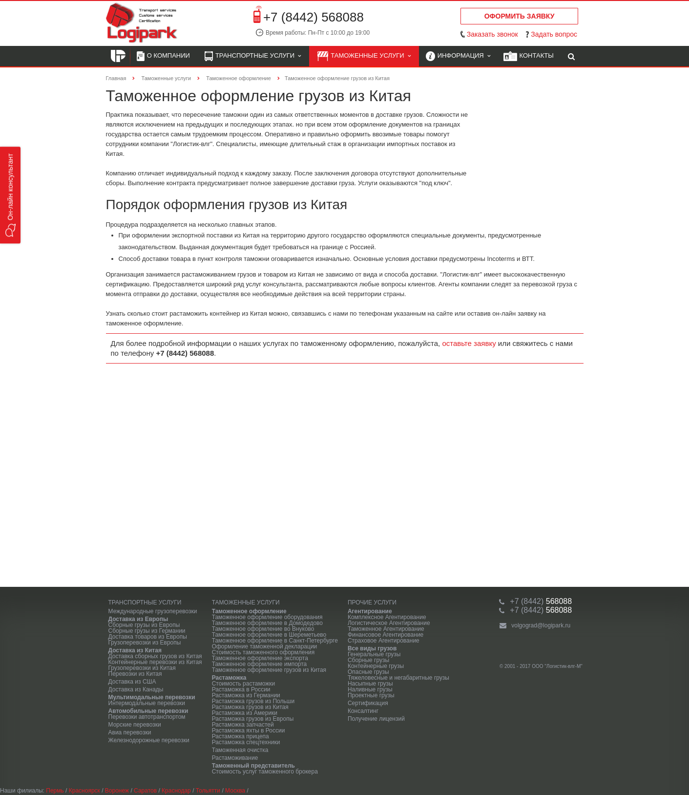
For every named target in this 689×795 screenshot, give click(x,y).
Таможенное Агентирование (386, 628)
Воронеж (117, 790)
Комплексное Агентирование (387, 617)
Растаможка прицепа (240, 736)
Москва (235, 790)
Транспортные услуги (253, 56)
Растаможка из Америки (244, 712)
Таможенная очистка (240, 750)
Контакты (528, 56)
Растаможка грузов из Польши (253, 701)
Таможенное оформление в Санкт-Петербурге (275, 640)
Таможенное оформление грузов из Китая (269, 669)
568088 (541, 601)
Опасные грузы (368, 671)
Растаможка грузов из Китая (250, 707)
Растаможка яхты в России (248, 730)
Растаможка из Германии (246, 695)
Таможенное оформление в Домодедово (267, 623)
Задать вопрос (554, 34)
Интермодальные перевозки (147, 703)
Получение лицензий (376, 718)
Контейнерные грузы (376, 666)
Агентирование (370, 611)
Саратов (145, 790)
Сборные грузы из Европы (144, 625)
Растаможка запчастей (243, 724)
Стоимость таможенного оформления (263, 652)
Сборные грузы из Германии (147, 630)
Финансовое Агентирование (385, 634)
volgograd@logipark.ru (540, 625)
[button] (10, 195)
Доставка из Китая (135, 650)
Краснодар (176, 790)
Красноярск (84, 790)
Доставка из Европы (138, 619)
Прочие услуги (372, 602)
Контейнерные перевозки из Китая (155, 662)
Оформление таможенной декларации (264, 646)
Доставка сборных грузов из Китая (155, 656)
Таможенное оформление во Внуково (263, 628)
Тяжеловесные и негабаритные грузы (398, 677)
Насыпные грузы (370, 683)
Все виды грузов (372, 648)
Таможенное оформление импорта (259, 664)
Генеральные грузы (374, 654)
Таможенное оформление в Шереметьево (269, 634)
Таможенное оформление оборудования (267, 617)
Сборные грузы (368, 660)
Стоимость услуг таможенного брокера (265, 771)
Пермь (54, 790)
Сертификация (368, 703)
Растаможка (229, 677)
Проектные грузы (371, 695)
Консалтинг (363, 711)
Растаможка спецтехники (246, 742)
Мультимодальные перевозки (151, 697)
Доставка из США (132, 681)
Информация (458, 56)
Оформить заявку (519, 16)
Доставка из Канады (136, 689)
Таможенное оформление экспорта (260, 658)
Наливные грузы (370, 689)
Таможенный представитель (253, 765)
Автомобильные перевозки (148, 711)
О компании (163, 56)
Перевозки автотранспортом (147, 716)
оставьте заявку (469, 343)
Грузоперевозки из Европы (144, 642)
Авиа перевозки (129, 732)
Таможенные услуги (364, 56)
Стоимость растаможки (243, 683)
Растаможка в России (241, 689)
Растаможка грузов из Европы (253, 718)
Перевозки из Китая (135, 673)
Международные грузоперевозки (152, 611)
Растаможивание (235, 757)
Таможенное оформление (249, 611)
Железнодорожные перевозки (148, 740)
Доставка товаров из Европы (147, 636)
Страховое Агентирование (383, 640)
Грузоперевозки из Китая (142, 668)
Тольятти (208, 790)
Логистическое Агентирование (389, 623)
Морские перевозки (134, 724)
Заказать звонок (492, 34)
